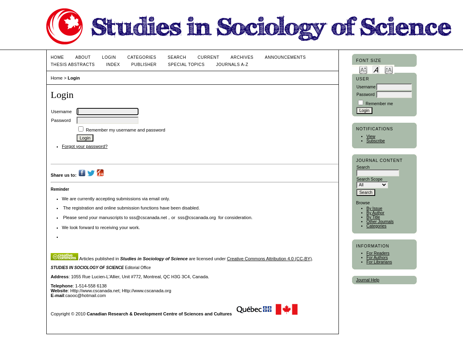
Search (177, 57)
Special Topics (186, 64)
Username (366, 87)
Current (208, 57)
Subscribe (375, 141)
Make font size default (376, 69)
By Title (373, 217)
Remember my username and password (125, 130)
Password (365, 94)
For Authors (377, 257)
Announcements (285, 57)
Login (109, 57)
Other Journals (380, 221)
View (370, 136)
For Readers (378, 253)
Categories (376, 226)
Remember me (379, 104)
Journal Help (367, 280)
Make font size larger (389, 69)
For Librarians (379, 262)
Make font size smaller (363, 69)
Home (57, 57)
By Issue (374, 208)
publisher (144, 64)
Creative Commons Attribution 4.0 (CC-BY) (269, 258)
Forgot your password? (84, 146)
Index (113, 64)
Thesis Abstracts (73, 64)
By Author (375, 213)
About (83, 57)
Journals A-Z (232, 64)
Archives (242, 57)
